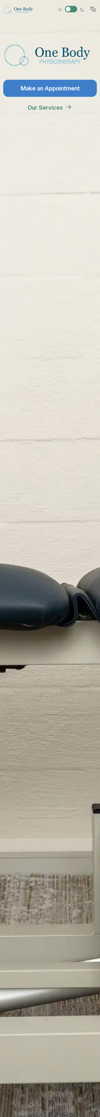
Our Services (50, 107)
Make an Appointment (50, 88)
